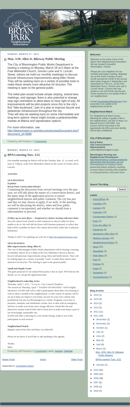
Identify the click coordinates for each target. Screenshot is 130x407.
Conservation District (103, 216)
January (100, 365)
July (98, 332)
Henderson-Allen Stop (104, 234)
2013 (96, 307)
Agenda (58, 351)
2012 (96, 312)
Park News (98, 255)
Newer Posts (8, 359)
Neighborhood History (103, 242)
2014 (96, 303)
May (98, 340)
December (101, 319)
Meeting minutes (101, 238)
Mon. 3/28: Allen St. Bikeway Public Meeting (36, 59)
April (98, 344)
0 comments (40, 141)
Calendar (68, 351)
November (101, 323)
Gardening (98, 229)
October (100, 328)
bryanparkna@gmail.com (110, 101)
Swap (96, 268)
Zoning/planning (101, 277)
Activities (97, 204)
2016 (96, 295)
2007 (96, 382)
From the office (100, 225)
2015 (96, 299)
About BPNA (99, 199)
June (99, 336)
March (99, 348)
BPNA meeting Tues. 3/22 (24, 154)
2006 (96, 386)
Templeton (98, 273)
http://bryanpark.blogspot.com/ (63, 237)
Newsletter (98, 251)
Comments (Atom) (25, 366)
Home (43, 359)
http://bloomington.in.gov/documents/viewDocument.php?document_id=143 (108, 160)
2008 (96, 378)
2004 (96, 391)
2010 (96, 370)
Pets (95, 260)
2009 (96, 374)
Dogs (95, 221)
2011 (96, 316)
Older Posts (77, 359)
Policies (96, 264)
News (96, 247)
